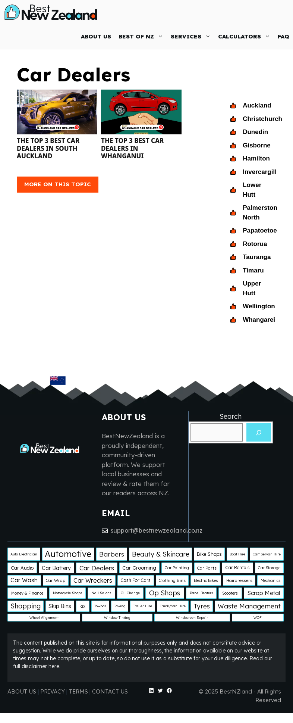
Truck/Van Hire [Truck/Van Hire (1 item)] (173, 606)
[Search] (258, 432)
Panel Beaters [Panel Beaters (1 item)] (201, 593)
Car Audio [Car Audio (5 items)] (22, 568)
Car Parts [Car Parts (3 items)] (207, 568)
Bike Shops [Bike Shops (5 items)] (209, 554)
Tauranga (257, 257)
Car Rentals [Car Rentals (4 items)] (237, 567)
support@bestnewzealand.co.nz (156, 530)
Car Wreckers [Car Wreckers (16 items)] (92, 580)
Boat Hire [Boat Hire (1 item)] (237, 554)
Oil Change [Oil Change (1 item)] (130, 593)
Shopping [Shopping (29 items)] (25, 606)
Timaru (253, 270)
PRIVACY (53, 691)
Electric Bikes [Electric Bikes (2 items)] (206, 580)
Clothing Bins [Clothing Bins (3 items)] (172, 580)
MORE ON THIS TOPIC (57, 184)
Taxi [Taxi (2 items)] (82, 606)
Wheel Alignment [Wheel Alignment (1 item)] (44, 618)
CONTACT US (110, 691)
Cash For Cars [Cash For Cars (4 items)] (135, 580)
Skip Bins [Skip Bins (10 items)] (59, 606)
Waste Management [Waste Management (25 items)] (249, 606)
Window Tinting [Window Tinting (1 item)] (117, 618)
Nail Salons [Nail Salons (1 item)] (101, 593)
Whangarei (259, 319)
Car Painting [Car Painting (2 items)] (177, 567)
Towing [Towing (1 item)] (120, 606)
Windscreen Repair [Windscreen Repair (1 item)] (192, 618)
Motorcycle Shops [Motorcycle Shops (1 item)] (67, 593)
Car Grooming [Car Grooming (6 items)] (139, 568)
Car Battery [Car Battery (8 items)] (56, 568)
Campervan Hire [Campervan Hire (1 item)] (267, 554)
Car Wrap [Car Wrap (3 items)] (55, 580)
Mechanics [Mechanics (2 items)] (271, 580)
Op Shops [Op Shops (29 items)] (164, 593)
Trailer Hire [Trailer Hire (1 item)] (142, 606)
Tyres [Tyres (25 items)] (201, 606)
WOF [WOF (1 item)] (257, 618)
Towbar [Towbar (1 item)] (100, 606)
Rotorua (255, 243)
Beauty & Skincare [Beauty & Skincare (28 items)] (160, 554)
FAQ (283, 36)
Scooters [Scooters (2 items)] (230, 593)
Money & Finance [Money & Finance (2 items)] (27, 593)
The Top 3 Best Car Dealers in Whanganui (132, 148)
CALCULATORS (246, 36)
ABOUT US (96, 36)
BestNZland (236, 691)
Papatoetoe (260, 230)
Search (231, 416)
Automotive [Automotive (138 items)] (68, 553)
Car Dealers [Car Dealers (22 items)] (96, 568)
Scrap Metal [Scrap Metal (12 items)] (264, 592)
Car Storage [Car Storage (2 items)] (269, 567)
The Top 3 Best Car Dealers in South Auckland (48, 148)
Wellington (259, 306)
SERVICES (192, 36)
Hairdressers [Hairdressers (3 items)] (239, 580)
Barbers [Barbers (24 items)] (111, 554)
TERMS (78, 691)
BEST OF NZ (143, 36)
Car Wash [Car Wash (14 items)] (24, 580)
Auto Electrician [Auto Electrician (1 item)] (23, 554)
